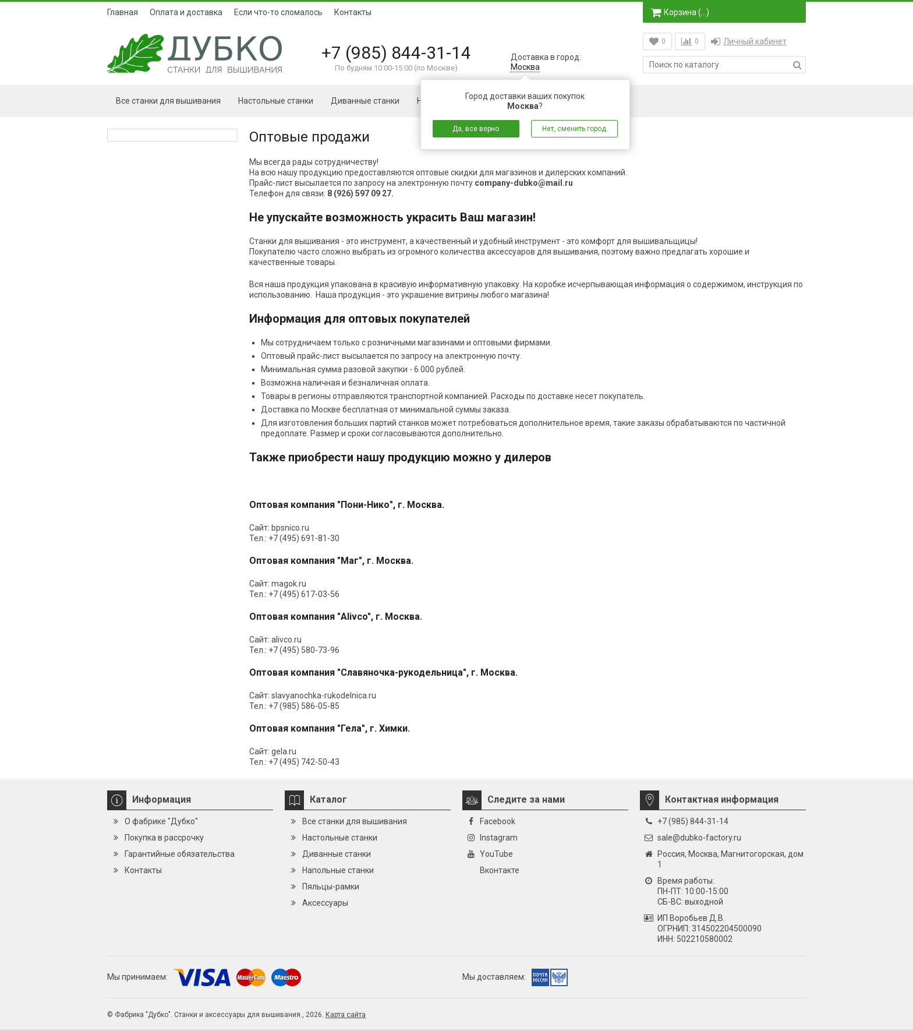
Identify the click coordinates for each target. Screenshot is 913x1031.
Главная (122, 12)
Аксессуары (325, 903)
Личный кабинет (749, 41)
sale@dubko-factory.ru (699, 837)
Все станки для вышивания (168, 100)
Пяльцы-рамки (330, 886)
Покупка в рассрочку (164, 837)
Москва (525, 67)
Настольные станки (275, 100)
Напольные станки (338, 870)
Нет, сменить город (574, 129)
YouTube (496, 854)
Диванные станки (365, 100)
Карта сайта (345, 1015)
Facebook (497, 821)
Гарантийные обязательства (180, 854)
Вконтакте (499, 870)
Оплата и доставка (186, 12)
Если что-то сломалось (278, 12)
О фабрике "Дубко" (161, 821)
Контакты (352, 12)
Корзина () (680, 12)
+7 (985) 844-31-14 (396, 53)
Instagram (499, 837)
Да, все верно (475, 129)
